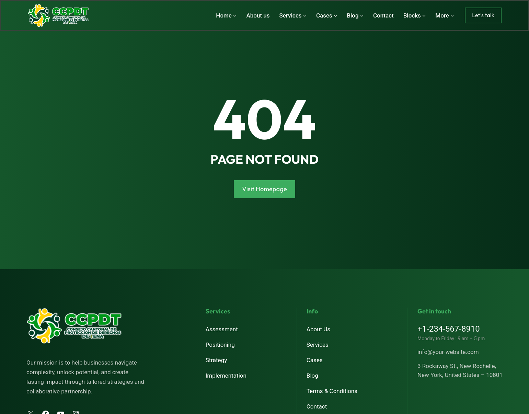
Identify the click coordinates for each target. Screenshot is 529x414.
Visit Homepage (264, 189)
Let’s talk (483, 15)
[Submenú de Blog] (362, 15)
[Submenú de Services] (305, 15)
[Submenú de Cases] (335, 15)
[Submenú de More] (452, 15)
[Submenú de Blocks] (424, 15)
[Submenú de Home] (235, 15)
